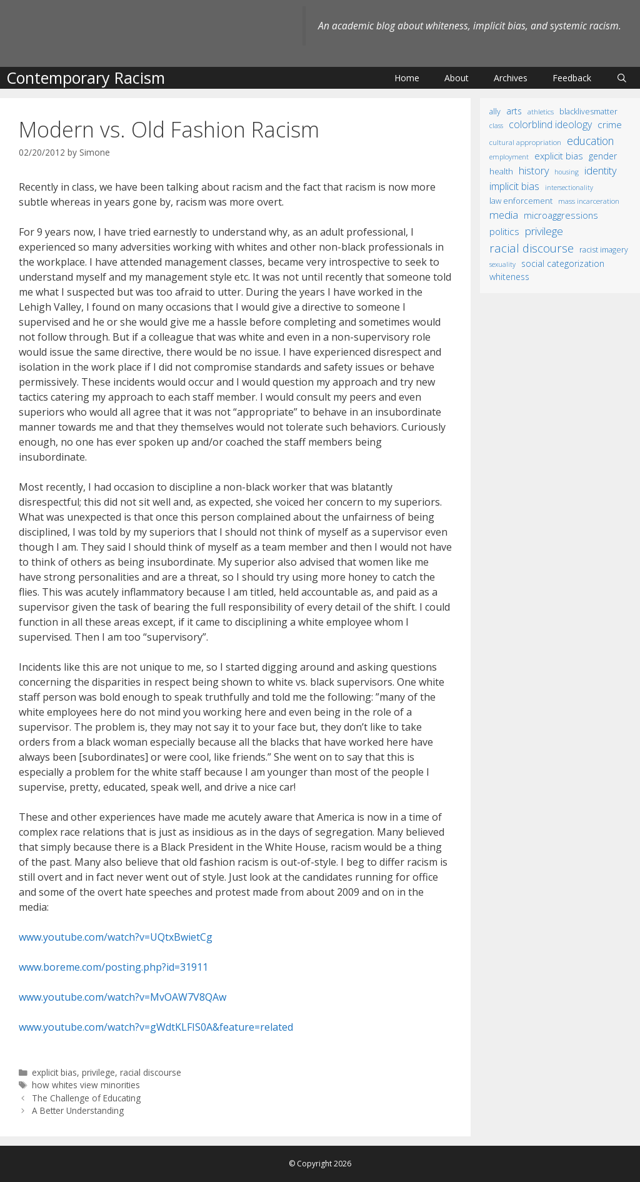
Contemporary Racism (85, 77)
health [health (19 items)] (501, 171)
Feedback (571, 78)
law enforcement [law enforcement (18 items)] (520, 200)
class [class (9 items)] (496, 125)
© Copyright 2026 (320, 1163)
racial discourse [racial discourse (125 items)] (531, 248)
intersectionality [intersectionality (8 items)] (569, 187)
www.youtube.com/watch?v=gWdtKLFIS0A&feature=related (156, 1027)
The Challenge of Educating (86, 1098)
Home (406, 78)
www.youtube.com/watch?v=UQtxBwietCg (115, 937)
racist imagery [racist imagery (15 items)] (603, 249)
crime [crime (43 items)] (610, 124)
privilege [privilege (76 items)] (544, 231)
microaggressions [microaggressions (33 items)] (561, 215)
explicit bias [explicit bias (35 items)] (558, 155)
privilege (98, 1072)
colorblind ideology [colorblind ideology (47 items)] (550, 124)
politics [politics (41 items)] (504, 231)
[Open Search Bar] (622, 78)
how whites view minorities (86, 1085)
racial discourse (150, 1072)
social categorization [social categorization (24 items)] (562, 263)
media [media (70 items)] (503, 215)
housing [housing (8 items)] (566, 172)
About (456, 78)
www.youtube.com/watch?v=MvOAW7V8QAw (122, 997)
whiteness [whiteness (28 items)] (509, 277)
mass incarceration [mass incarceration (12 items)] (588, 201)
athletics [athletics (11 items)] (541, 111)
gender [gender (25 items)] (603, 156)
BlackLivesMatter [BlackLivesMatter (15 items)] (588, 111)
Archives (511, 78)
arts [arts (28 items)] (514, 111)
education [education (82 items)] (590, 140)
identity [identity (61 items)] (600, 170)
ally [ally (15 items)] (495, 111)
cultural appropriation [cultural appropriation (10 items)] (525, 142)
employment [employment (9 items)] (509, 156)
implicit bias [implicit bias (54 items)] (514, 186)
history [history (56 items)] (534, 171)
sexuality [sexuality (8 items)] (502, 264)
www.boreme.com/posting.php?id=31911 (113, 967)
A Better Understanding (78, 1110)
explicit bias (54, 1072)
